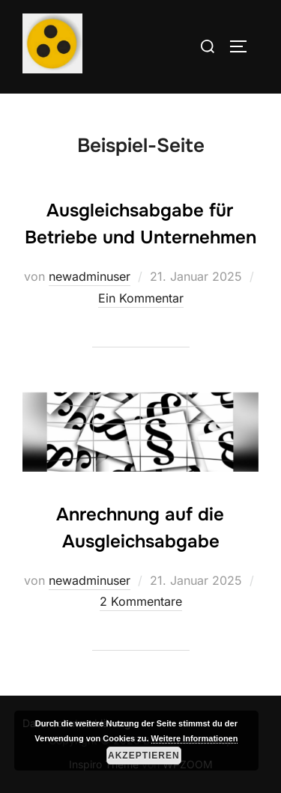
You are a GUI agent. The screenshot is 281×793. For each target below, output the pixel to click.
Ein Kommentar (141, 298)
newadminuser (89, 276)
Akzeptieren (144, 755)
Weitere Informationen (194, 738)
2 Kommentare (141, 601)
